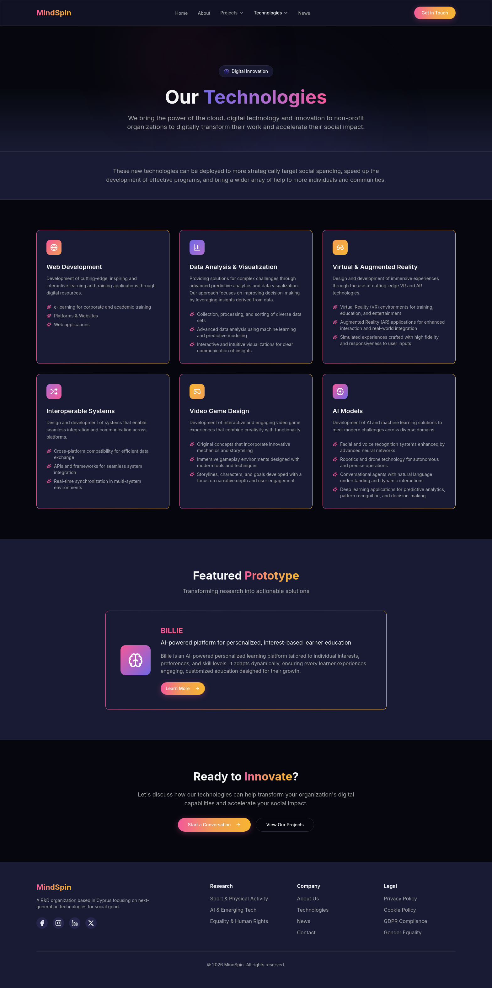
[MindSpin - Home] (53, 887)
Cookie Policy (400, 910)
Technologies (271, 12)
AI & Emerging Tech (233, 910)
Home (181, 13)
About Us (308, 898)
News (304, 13)
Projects (232, 12)
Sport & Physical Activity (239, 898)
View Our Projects (285, 824)
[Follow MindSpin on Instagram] (58, 923)
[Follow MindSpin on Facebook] (42, 923)
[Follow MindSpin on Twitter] (91, 923)
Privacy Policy (400, 898)
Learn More (183, 688)
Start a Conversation (214, 824)
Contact (306, 932)
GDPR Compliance (405, 921)
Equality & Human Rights (239, 921)
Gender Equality (403, 932)
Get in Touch (435, 12)
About (204, 13)
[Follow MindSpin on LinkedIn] (74, 923)
